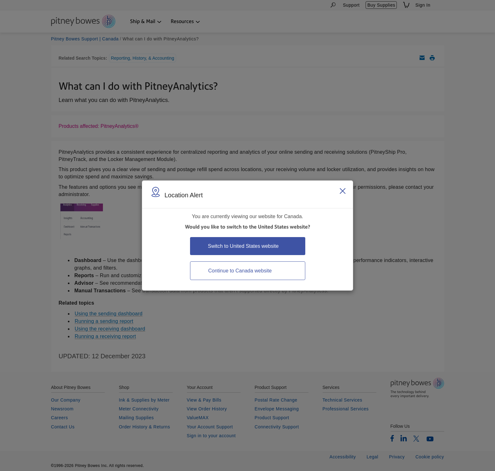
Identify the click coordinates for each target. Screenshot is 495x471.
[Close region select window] (342, 191)
